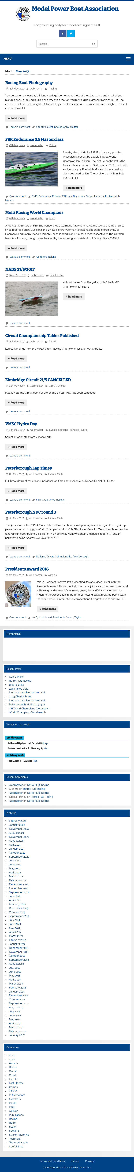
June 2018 (15, 971)
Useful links (16, 1146)
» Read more (16, 118)
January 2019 (17, 944)
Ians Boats (74, 196)
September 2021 (19, 892)
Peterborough (80, 556)
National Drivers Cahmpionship (53, 556)
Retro (12, 1122)
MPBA (12, 1102)
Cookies (89, 1161)
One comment (17, 196)
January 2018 (17, 991)
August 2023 (16, 840)
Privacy (75, 1161)
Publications (16, 1114)
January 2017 (17, 1035)
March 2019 (16, 935)
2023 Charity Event (20, 696)
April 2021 (15, 900)
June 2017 (15, 1015)
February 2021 (17, 904)
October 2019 (17, 912)
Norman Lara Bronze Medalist (27, 692)
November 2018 (18, 952)
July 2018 (14, 967)
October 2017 (17, 999)
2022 (12, 1059)
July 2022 (14, 860)
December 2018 (18, 948)
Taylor (77, 617)
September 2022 (19, 856)
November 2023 (19, 836)
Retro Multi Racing (20, 680)
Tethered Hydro (78, 429)
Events (61, 385)
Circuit (52, 341)
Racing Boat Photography (29, 82)
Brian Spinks (16, 684)
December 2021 (18, 884)
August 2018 (16, 963)
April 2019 (15, 932)
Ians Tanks (86, 196)
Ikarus (97, 196)
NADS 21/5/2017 (20, 269)
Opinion (13, 1110)
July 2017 (14, 1011)
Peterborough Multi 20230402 (27, 704)
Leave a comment (19, 127)
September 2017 (19, 1003)
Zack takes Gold (18, 688)
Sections (63, 429)
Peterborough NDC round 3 (30, 512)
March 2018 (16, 983)
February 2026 (17, 820)
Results (60, 499)
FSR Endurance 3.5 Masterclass (34, 139)
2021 (11, 1055)
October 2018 (17, 955)
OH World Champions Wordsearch (29, 708)
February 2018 (17, 987)
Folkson (56, 196)
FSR (64, 196)
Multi (52, 218)
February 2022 (17, 880)
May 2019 (14, 928)
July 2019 (14, 920)
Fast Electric (57, 275)
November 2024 (19, 828)
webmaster (36, 88)
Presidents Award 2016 (27, 569)
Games (13, 1087)
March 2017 (16, 1027)
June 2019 (15, 924)
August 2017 (16, 1007)
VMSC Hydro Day (21, 424)
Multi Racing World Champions (34, 212)
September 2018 (19, 959)
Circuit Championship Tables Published (42, 335)
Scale (12, 1126)
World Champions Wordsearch (27, 712)
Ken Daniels (16, 676)
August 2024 (16, 832)
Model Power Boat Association (75, 9)
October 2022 (17, 852)
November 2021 (18, 888)
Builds (52, 145)
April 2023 (15, 844)
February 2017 (17, 1031)
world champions (46, 256)
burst (50, 127)
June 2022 (15, 864)
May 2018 (14, 975)
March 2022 (16, 876)
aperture (41, 127)
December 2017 (18, 995)
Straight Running (19, 1134)
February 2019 (17, 939)
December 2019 (18, 908)
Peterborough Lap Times (28, 468)
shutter (74, 127)
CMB (34, 196)
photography (61, 127)
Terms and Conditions (52, 1161)
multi (104, 196)
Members (15, 1099)
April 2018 (15, 979)
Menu (7, 58)
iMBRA (13, 1091)
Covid (12, 1075)
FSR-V (39, 499)
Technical (14, 1138)
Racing (53, 88)
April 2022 (15, 872)
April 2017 (15, 1023)
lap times (49, 499)
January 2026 (17, 824)
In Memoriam (17, 1095)
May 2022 (15, 868)
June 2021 (15, 896)
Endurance (45, 196)
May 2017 (14, 1019)
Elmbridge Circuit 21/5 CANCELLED (38, 380)
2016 (34, 617)
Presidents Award (63, 617)
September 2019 (19, 916)
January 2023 (17, 848)
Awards (52, 575)
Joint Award (45, 617)
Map (45, 743)
